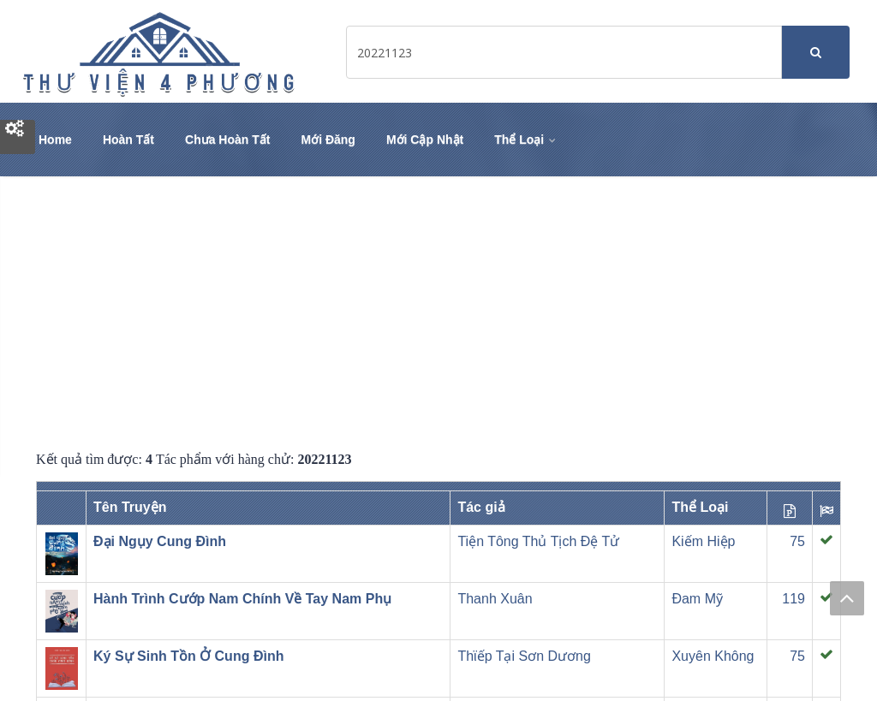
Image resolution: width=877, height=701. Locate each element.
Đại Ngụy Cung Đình (159, 541)
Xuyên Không (712, 656)
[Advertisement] (438, 313)
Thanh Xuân (494, 598)
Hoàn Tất (128, 139)
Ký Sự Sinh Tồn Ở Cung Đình (188, 656)
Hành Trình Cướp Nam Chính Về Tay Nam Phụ (242, 598)
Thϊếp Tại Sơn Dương (523, 656)
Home (55, 139)
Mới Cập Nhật (424, 139)
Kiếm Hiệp (703, 541)
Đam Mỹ (697, 598)
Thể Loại (526, 139)
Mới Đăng (328, 139)
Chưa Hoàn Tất (227, 139)
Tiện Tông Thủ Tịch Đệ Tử (538, 541)
